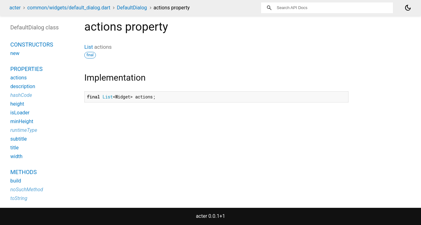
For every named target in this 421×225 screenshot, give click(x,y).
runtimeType (23, 130)
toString (18, 198)
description (22, 86)
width (16, 156)
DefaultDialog (132, 8)
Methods (23, 172)
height (17, 104)
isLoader (20, 113)
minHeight (21, 121)
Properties (26, 69)
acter (15, 8)
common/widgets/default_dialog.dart (68, 8)
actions (18, 78)
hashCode (21, 95)
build (15, 181)
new (14, 53)
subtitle (18, 139)
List (88, 47)
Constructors (31, 44)
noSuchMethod (26, 189)
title (14, 148)
